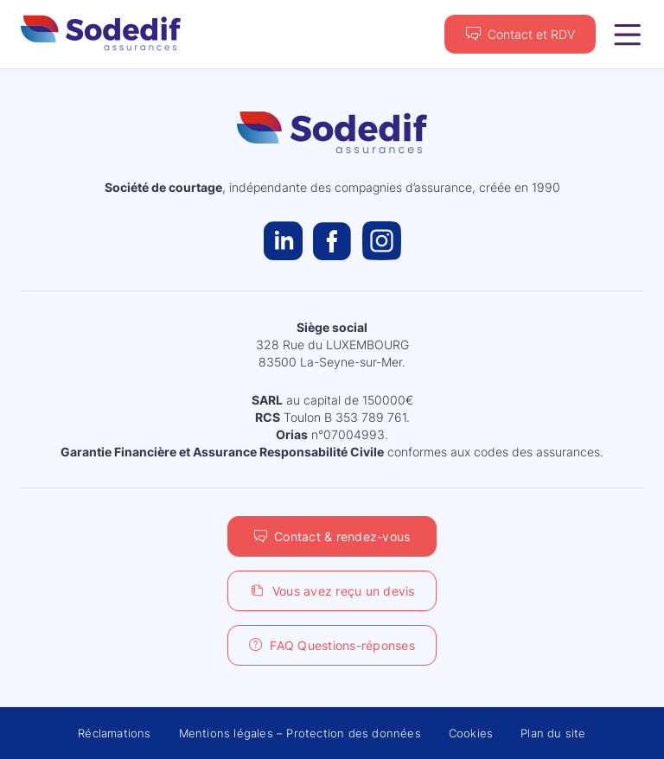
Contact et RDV (531, 34)
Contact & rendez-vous (342, 536)
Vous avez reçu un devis (343, 591)
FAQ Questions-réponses (342, 645)
